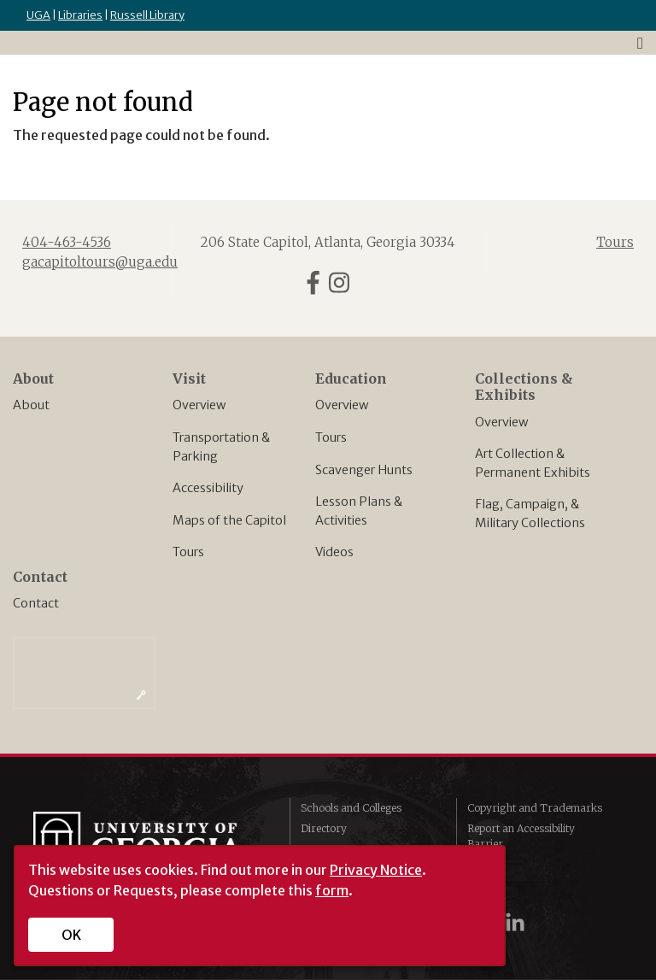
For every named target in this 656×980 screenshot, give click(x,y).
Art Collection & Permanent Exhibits (532, 463)
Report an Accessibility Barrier (521, 836)
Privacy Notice (376, 869)
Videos (334, 552)
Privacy (486, 864)
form (331, 890)
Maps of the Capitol (229, 520)
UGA (38, 15)
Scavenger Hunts (364, 470)
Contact (36, 603)
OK (71, 934)
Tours (188, 552)
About (31, 405)
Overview (199, 405)
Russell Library (147, 15)
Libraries (80, 15)
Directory (324, 828)
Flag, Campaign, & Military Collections (530, 513)
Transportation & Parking (221, 447)
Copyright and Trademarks (534, 807)
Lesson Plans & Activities (358, 511)
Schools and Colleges (351, 807)
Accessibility (208, 488)
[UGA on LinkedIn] (515, 922)
